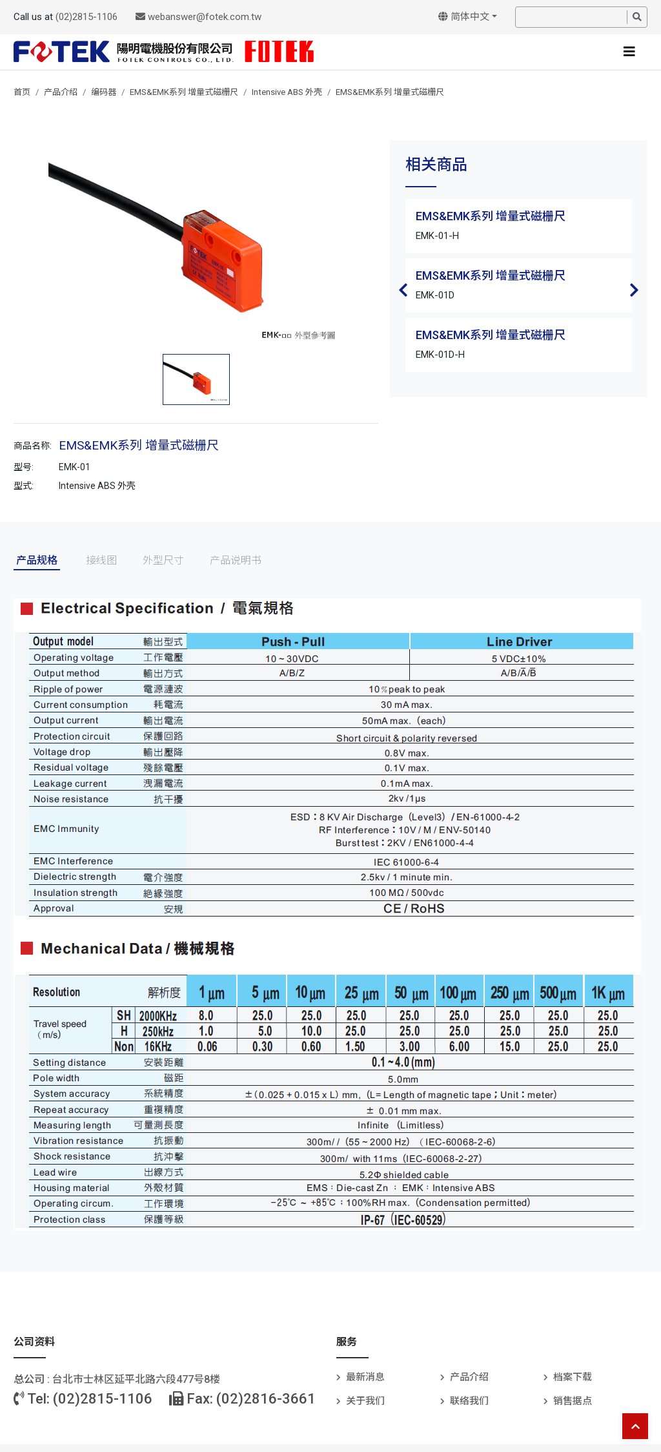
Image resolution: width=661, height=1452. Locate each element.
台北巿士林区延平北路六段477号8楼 (136, 1379)
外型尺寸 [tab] (163, 560)
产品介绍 (60, 92)
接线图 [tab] (101, 560)
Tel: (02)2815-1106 (83, 1399)
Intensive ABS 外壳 (287, 92)
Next (634, 290)
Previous (403, 290)
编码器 (103, 92)
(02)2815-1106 (86, 17)
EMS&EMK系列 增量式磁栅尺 (184, 92)
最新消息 (365, 1377)
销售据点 (572, 1401)
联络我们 (469, 1401)
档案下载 (572, 1377)
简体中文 (463, 17)
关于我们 (365, 1401)
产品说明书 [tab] (235, 560)
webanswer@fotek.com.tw (198, 17)
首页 (22, 92)
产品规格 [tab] (36, 560)
